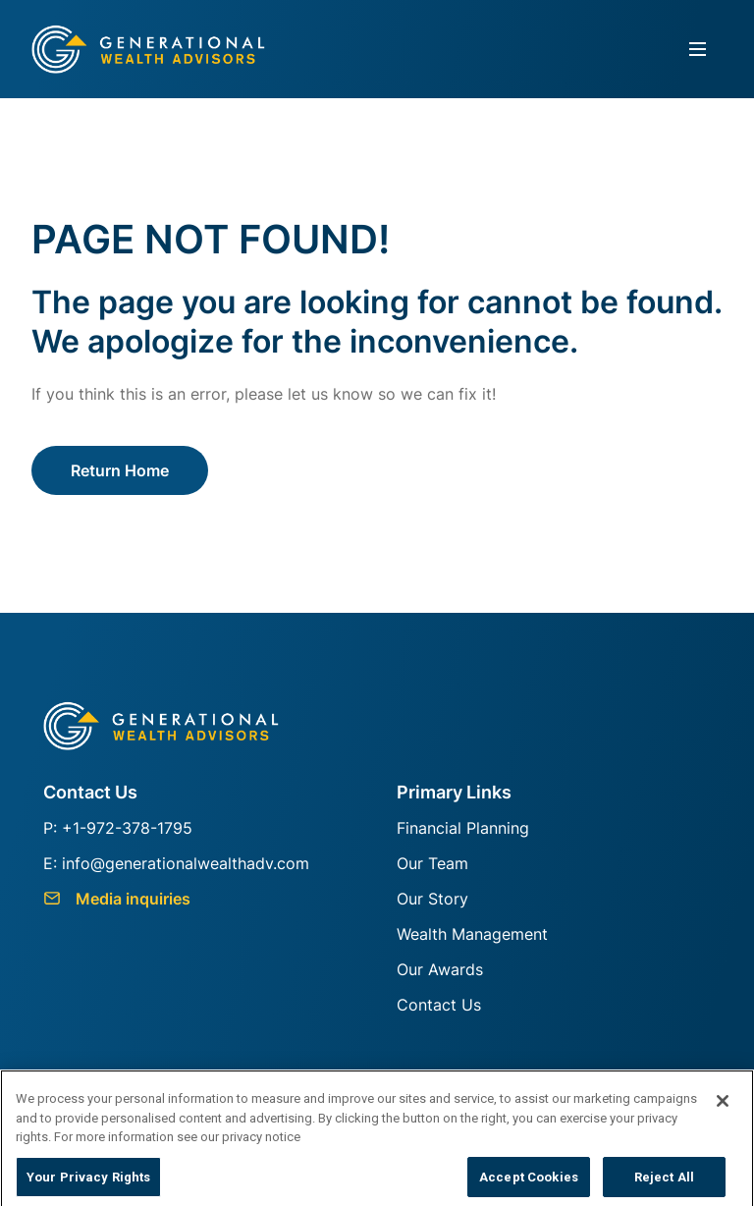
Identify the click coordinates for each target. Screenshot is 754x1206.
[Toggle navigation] (698, 49)
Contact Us (439, 1004)
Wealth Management (472, 934)
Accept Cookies (528, 1182)
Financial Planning (463, 828)
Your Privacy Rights (88, 1182)
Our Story (432, 898)
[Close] (722, 1105)
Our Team (432, 863)
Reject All (664, 1182)
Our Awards (440, 969)
